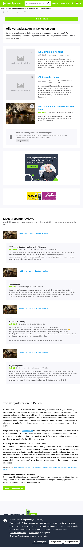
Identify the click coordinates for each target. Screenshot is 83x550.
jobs (42, 8)
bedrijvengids (20, 8)
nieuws (35, 8)
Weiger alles (56, 542)
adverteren (63, 8)
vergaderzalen (27, 431)
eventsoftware (7, 8)
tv (28, 8)
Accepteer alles (71, 542)
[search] (48, 3)
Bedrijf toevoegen (22, 141)
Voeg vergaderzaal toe (14, 488)
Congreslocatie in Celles (22, 467)
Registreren (65, 3)
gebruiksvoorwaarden (18, 533)
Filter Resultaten (41, 19)
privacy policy (34, 533)
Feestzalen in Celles (60, 467)
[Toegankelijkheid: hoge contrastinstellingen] (72, 3)
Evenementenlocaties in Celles (41, 467)
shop (55, 8)
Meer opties (40, 542)
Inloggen (55, 3)
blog (48, 8)
